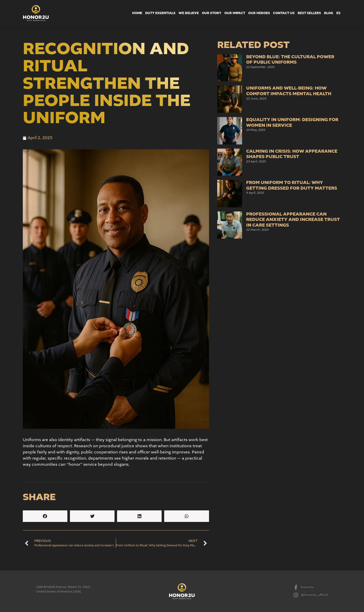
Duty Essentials (160, 13)
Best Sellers (309, 13)
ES (338, 13)
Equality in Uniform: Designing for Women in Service (292, 122)
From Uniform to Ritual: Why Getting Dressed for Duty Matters (291, 185)
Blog (328, 13)
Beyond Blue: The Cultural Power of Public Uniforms (290, 60)
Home (137, 13)
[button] (45, 516)
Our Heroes (259, 13)
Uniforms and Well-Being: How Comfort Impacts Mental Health (288, 91)
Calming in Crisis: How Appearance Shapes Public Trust (291, 154)
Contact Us (284, 13)
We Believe (189, 13)
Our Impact (234, 13)
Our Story (211, 13)
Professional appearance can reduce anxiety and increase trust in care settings (293, 219)
